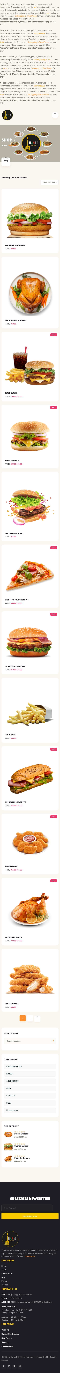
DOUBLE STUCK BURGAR (15, 666)
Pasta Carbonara (13, 937)
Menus (4, 1281)
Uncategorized (12, 1110)
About (3, 1270)
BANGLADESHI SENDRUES (15, 320)
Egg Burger (10, 735)
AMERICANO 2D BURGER (15, 245)
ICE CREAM (10, 1096)
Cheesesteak (7, 1346)
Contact (4, 1285)
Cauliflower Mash (14, 533)
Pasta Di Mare (11, 1004)
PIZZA (8, 1103)
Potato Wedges (21, 1134)
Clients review (6, 1274)
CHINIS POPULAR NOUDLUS (17, 600)
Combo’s (5, 1330)
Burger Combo (12, 460)
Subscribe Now (30, 1216)
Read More (30, 1256)
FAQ (3, 1277)
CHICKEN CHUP (12, 1081)
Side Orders (6, 1338)
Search (55, 1041)
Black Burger (11, 393)
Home (3, 1266)
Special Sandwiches (10, 1334)
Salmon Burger (21, 1146)
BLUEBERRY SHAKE (14, 1066)
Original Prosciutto (15, 802)
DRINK (8, 1088)
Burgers (4, 1342)
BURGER (9, 1074)
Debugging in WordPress (26, 16)
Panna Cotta (11, 866)
